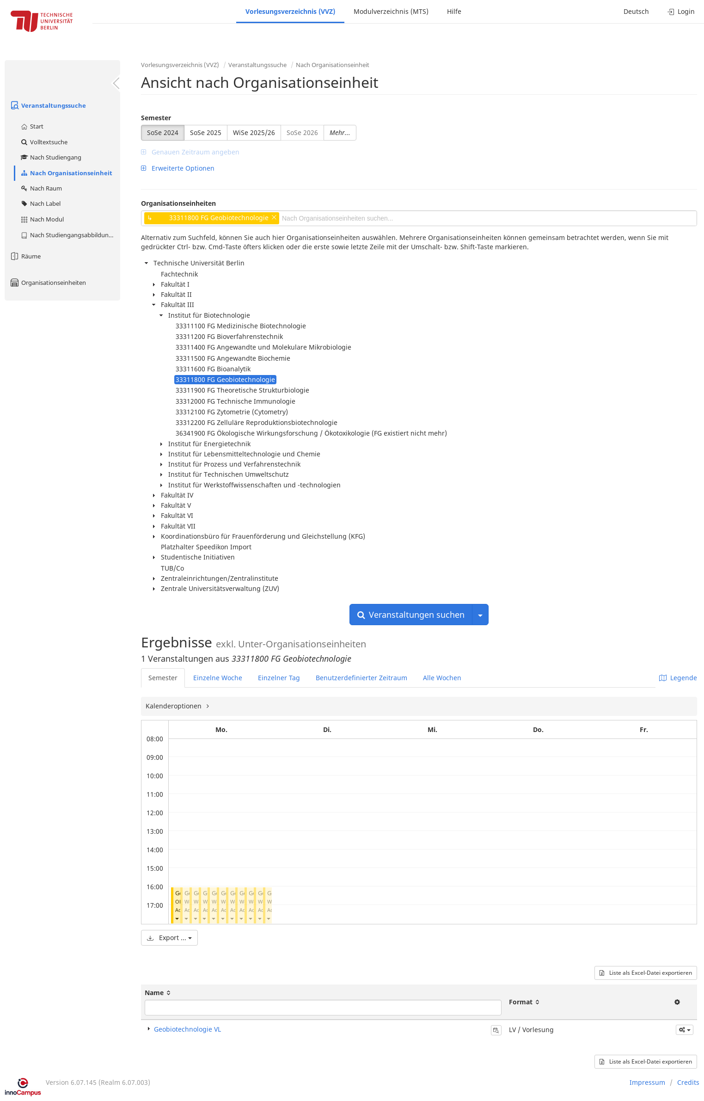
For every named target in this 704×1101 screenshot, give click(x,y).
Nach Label (40, 203)
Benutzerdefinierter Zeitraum (361, 677)
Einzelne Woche (217, 677)
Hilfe (454, 11)
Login (681, 11)
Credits (688, 1082)
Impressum (647, 1082)
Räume (25, 256)
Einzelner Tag (279, 677)
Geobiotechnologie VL (187, 1029)
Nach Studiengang (50, 157)
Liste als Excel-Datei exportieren (646, 973)
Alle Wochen (442, 677)
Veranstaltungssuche (47, 105)
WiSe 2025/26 (254, 132)
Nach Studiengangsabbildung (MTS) (70, 235)
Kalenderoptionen (174, 705)
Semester (156, 117)
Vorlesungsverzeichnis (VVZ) (290, 11)
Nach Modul (42, 219)
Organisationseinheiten (47, 282)
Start (31, 126)
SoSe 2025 (205, 132)
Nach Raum (41, 188)
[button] (176, 918)
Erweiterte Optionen (177, 168)
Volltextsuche (43, 142)
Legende (678, 677)
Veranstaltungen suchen (411, 614)
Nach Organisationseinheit (66, 173)
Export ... (169, 937)
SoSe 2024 (162, 132)
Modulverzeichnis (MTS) (391, 11)
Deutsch (636, 11)
